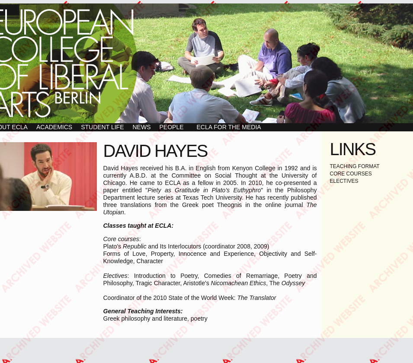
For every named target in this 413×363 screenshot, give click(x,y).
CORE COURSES (351, 174)
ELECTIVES (344, 181)
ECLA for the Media (229, 127)
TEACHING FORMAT (355, 166)
